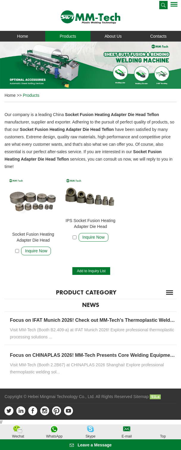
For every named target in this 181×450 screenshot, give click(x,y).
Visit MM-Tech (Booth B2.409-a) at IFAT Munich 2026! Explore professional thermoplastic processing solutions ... (92, 333)
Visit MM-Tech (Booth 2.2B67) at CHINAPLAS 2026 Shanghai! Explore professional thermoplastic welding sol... (87, 368)
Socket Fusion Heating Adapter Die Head (33, 237)
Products (68, 36)
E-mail (127, 436)
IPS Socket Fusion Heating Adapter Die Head (90, 223)
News (90, 305)
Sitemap (141, 396)
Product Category (86, 292)
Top (163, 436)
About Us (113, 36)
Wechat (18, 436)
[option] (90, 65)
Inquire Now (36, 250)
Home (22, 36)
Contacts (158, 36)
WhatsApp (54, 436)
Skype (90, 436)
